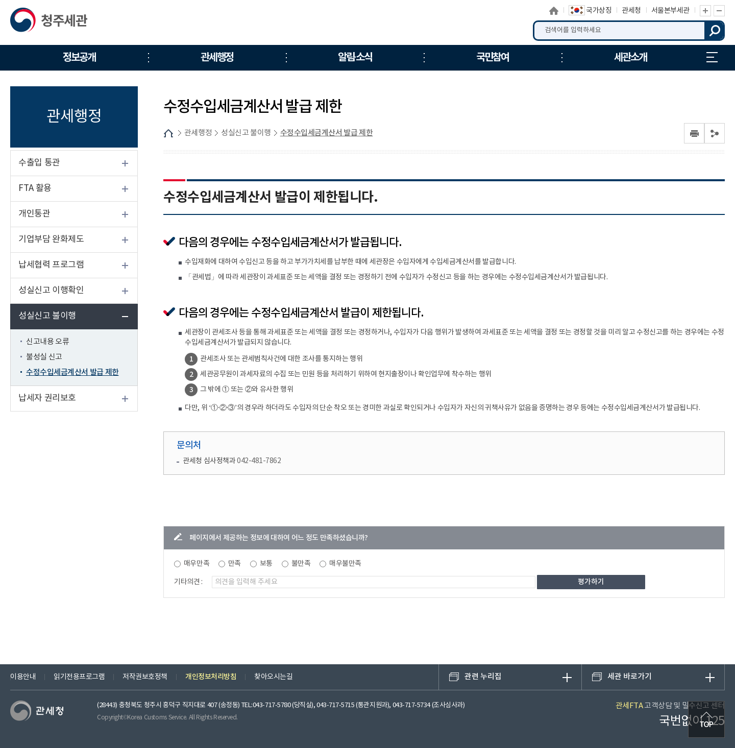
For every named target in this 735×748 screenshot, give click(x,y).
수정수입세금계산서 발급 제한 (72, 372)
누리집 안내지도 (712, 57)
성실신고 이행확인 (51, 290)
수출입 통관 (39, 163)
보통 (266, 564)
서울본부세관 (670, 11)
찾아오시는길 (273, 677)
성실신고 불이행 (47, 316)
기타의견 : (188, 582)
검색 (714, 30)
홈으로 (554, 10)
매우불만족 (345, 564)
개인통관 (34, 214)
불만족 (301, 564)
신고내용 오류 (47, 341)
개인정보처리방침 (210, 676)
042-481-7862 (259, 461)
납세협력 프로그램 (51, 265)
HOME (168, 133)
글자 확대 (705, 10)
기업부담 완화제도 (51, 239)
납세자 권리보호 (47, 398)
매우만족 (196, 564)
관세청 (631, 11)
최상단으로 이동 (706, 719)
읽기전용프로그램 (79, 677)
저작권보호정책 (144, 677)
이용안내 (23, 677)
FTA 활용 (35, 188)
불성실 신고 (44, 357)
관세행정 (198, 133)
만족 (234, 564)
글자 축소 (719, 10)
